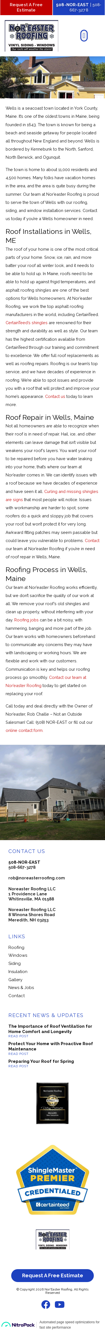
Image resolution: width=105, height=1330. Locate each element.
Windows (17, 955)
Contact (92, 540)
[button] (84, 36)
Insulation (17, 971)
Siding (14, 963)
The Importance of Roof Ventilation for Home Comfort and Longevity (50, 1029)
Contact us (55, 396)
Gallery (15, 979)
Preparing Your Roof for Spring (41, 1061)
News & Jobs (21, 987)
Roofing (16, 947)
